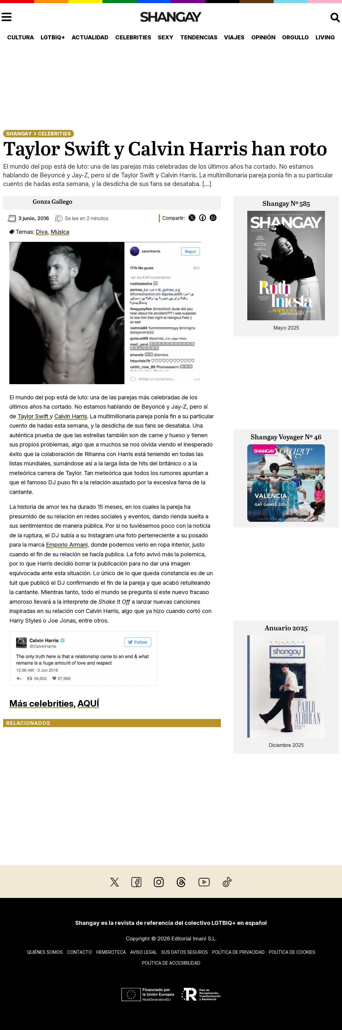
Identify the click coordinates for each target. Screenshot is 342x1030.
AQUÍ (88, 703)
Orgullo (295, 37)
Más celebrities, (42, 703)
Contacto (79, 952)
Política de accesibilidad (171, 963)
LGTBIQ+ (53, 37)
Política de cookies (292, 952)
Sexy (165, 37)
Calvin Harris (70, 416)
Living (325, 37)
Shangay (19, 134)
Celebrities (133, 37)
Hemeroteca (111, 952)
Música (60, 231)
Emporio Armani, (67, 544)
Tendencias (198, 37)
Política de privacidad (238, 952)
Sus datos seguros (184, 952)
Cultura (20, 37)
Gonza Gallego (52, 202)
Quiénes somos (45, 952)
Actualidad (90, 37)
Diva (42, 231)
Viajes (234, 37)
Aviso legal (143, 952)
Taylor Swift (34, 416)
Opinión (263, 37)
